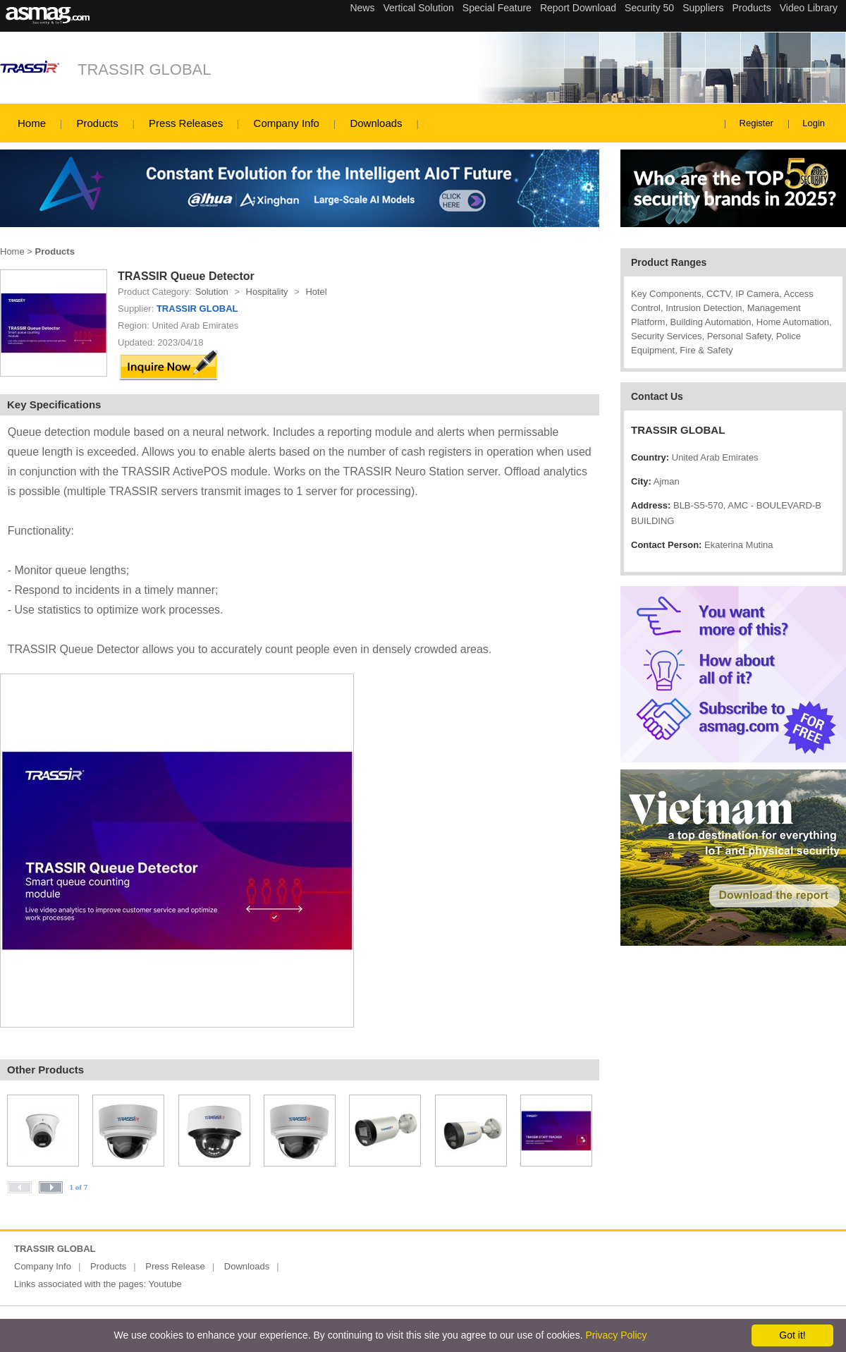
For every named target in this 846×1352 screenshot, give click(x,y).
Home (32, 123)
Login (813, 123)
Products (97, 123)
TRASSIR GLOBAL (145, 69)
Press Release (175, 1266)
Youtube (165, 1284)
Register (756, 123)
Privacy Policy (615, 1335)
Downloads (376, 123)
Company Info (286, 123)
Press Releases (186, 123)
